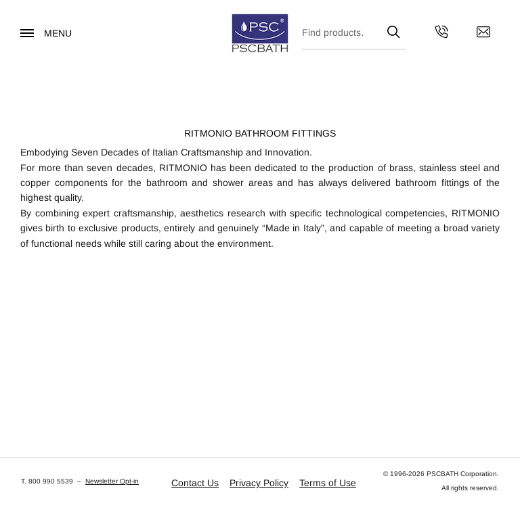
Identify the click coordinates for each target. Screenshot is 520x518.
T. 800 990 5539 (47, 481)
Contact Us (195, 482)
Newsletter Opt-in (112, 481)
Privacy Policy (259, 482)
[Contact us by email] (483, 33)
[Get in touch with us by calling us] (441, 33)
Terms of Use (327, 482)
